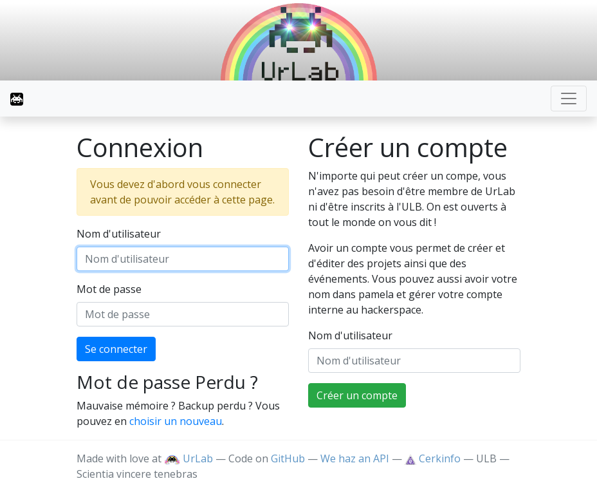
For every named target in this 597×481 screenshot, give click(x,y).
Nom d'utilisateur (119, 234)
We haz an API (354, 458)
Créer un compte (357, 395)
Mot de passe (109, 289)
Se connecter (116, 349)
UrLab (188, 458)
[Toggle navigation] (569, 98)
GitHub (288, 458)
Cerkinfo (434, 458)
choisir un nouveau (175, 421)
